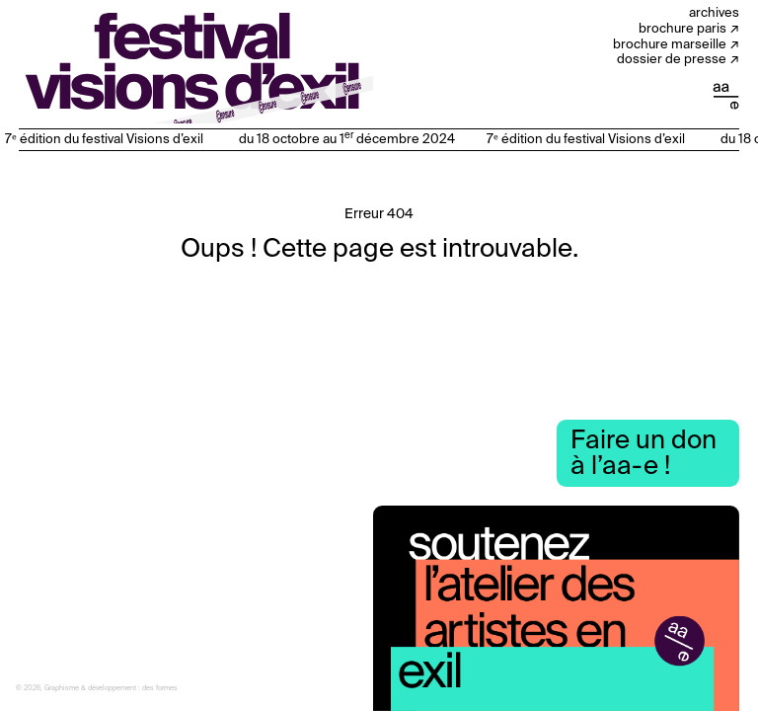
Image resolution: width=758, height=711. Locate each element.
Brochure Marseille (669, 45)
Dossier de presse (671, 59)
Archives (714, 13)
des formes (160, 688)
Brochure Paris (682, 29)
